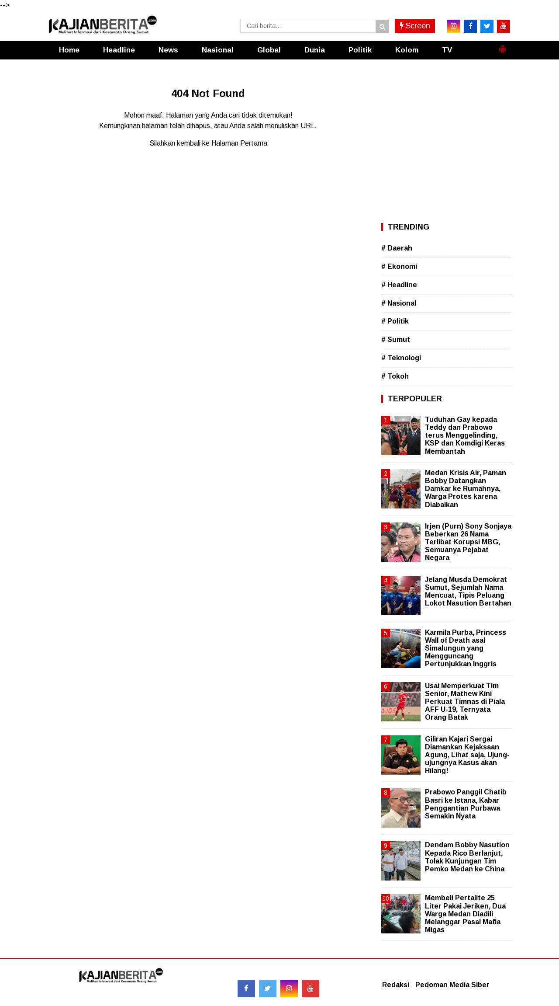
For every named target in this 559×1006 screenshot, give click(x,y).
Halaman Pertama (239, 143)
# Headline (399, 285)
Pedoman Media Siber (452, 985)
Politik (360, 50)
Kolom (406, 50)
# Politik (395, 321)
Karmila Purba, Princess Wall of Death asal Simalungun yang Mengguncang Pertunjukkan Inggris (465, 648)
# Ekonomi (399, 266)
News (168, 50)
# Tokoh (395, 376)
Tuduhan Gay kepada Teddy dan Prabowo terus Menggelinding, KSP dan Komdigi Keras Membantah (465, 435)
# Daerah (396, 248)
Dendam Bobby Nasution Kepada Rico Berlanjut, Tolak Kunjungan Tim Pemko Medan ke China (467, 857)
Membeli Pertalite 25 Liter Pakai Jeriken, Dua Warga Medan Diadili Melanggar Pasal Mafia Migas (465, 913)
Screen (415, 25)
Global (269, 50)
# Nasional (398, 303)
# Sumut (395, 339)
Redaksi (395, 985)
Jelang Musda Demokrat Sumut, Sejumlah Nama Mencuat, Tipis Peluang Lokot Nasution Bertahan (468, 591)
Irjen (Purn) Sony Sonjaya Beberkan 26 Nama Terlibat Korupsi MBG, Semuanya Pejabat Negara (468, 542)
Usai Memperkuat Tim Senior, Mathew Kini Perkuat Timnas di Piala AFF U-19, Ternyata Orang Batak (465, 701)
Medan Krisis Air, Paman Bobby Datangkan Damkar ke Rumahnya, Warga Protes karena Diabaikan (465, 488)
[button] (502, 45)
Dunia (314, 50)
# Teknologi (401, 358)
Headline (119, 50)
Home (69, 50)
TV (447, 50)
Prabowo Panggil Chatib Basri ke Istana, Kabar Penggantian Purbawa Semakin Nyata (466, 804)
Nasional (218, 50)
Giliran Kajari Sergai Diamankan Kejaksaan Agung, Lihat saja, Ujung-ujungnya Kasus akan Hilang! (467, 755)
